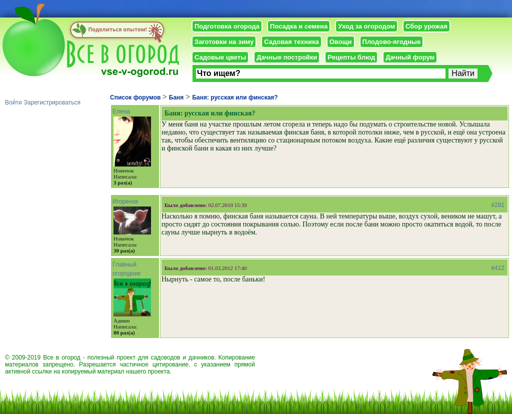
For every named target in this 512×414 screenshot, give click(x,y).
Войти (13, 102)
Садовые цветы (220, 57)
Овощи (341, 42)
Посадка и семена (299, 26)
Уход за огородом (366, 26)
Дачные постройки (286, 57)
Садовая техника (291, 42)
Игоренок (125, 201)
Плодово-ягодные (391, 42)
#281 (497, 205)
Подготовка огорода (227, 26)
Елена (121, 111)
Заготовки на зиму (224, 42)
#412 (497, 268)
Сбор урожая (427, 26)
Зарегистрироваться (52, 102)
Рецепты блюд (351, 57)
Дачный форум (410, 57)
